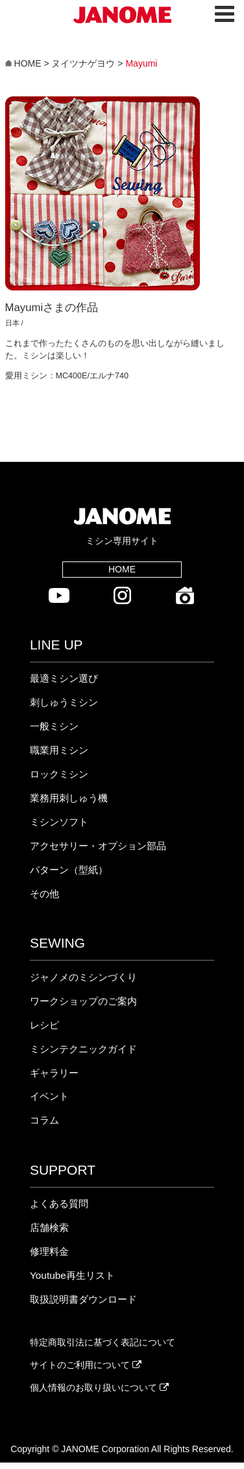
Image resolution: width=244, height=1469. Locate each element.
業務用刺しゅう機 (69, 797)
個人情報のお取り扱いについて (99, 1387)
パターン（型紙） (69, 869)
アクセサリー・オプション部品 (98, 845)
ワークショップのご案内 (83, 1001)
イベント (49, 1096)
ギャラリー (54, 1072)
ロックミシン (59, 773)
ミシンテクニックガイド (83, 1048)
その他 (44, 893)
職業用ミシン (59, 750)
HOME (122, 569)
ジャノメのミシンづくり (83, 977)
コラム (44, 1120)
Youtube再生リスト (72, 1275)
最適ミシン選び (64, 678)
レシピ (44, 1024)
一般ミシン (54, 726)
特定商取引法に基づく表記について (102, 1342)
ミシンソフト (59, 821)
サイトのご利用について (85, 1365)
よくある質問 (59, 1203)
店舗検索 (49, 1227)
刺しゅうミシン (64, 702)
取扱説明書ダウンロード (83, 1299)
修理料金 (49, 1251)
